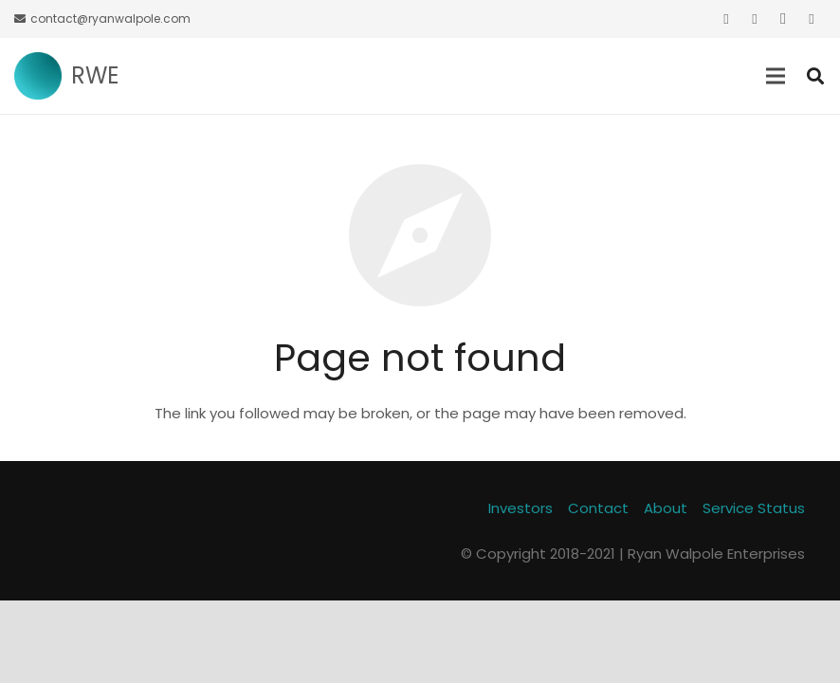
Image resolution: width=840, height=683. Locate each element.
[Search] (815, 76)
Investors (520, 508)
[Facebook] (754, 19)
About (665, 508)
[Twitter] (726, 19)
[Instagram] (783, 19)
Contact (598, 508)
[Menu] (775, 76)
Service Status (754, 508)
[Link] (38, 76)
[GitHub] (811, 19)
